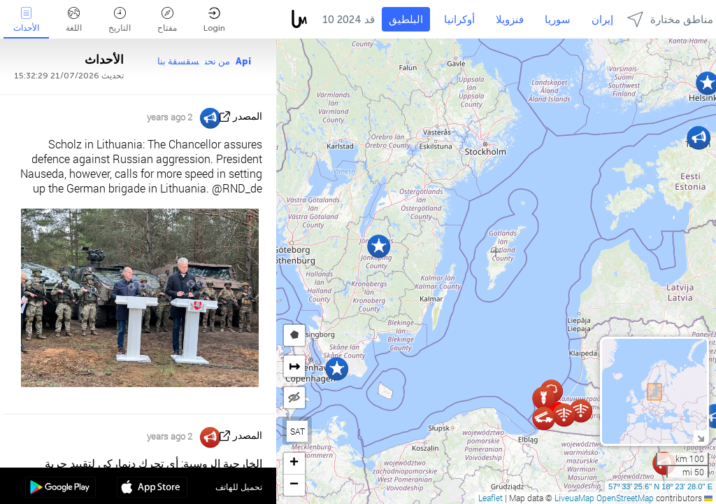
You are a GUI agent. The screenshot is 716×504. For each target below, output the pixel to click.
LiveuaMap (574, 497)
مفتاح (167, 20)
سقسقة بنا (178, 61)
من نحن (217, 61)
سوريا (558, 19)
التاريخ (119, 20)
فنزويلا (510, 19)
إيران (602, 19)
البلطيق (406, 19)
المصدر (247, 116)
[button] (378, 246)
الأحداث (26, 20)
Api (243, 61)
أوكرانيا (459, 19)
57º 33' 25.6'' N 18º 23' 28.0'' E (660, 486)
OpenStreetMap (625, 497)
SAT (297, 431)
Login (214, 20)
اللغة (74, 20)
